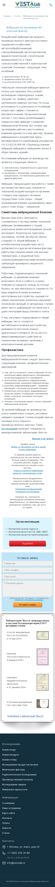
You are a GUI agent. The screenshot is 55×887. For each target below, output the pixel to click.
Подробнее (27, 543)
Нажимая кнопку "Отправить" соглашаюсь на (29, 599)
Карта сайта (8, 813)
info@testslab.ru (13, 862)
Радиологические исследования (19, 774)
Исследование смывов (14, 784)
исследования (9, 428)
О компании (8, 803)
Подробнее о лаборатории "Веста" (25, 716)
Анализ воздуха (10, 754)
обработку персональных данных (29, 600)
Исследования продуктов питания (20, 764)
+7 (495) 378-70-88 (16, 852)
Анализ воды (9, 749)
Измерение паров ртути (14, 789)
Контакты (7, 818)
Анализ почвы (9, 759)
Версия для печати (43, 438)
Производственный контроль (17, 779)
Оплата (6, 823)
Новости (6, 828)
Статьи (6, 833)
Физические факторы (13, 769)
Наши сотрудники (11, 808)
